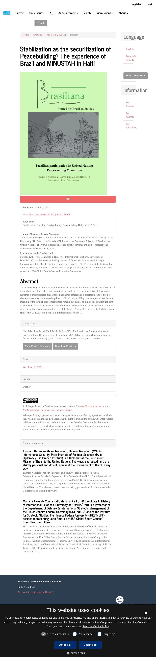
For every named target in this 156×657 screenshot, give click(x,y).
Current (19, 12)
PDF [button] (68, 199)
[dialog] (78, 630)
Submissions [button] (105, 12)
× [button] (146, 614)
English (130, 49)
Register (136, 3)
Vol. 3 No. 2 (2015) (56, 34)
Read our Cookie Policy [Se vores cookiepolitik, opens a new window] (96, 626)
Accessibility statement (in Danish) (35, 592)
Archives (37, 34)
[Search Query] (21, 23)
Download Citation (65, 346)
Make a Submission (135, 75)
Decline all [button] (90, 644)
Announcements (68, 12)
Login (150, 3)
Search (87, 12)
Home (26, 34)
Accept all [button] (65, 644)
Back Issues (36, 12)
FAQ (50, 12)
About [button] (123, 12)
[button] (78, 653)
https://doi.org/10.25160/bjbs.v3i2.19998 (49, 214)
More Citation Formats (37, 346)
